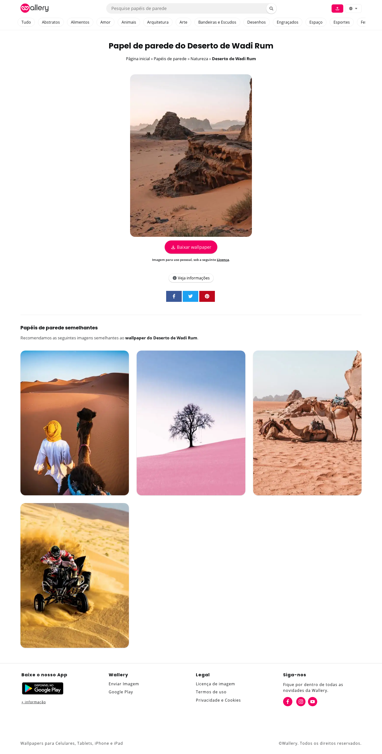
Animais (129, 22)
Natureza (199, 58)
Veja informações (191, 278)
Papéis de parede (170, 58)
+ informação (33, 702)
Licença (223, 260)
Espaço (316, 22)
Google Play (121, 692)
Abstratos (51, 22)
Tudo (26, 22)
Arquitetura (158, 22)
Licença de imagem (215, 684)
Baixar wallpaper (191, 247)
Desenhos (256, 22)
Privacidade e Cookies (218, 700)
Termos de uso (211, 692)
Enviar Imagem (124, 684)
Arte (183, 22)
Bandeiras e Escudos (217, 22)
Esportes (342, 22)
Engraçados (287, 22)
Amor (105, 22)
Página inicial (138, 58)
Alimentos (80, 22)
